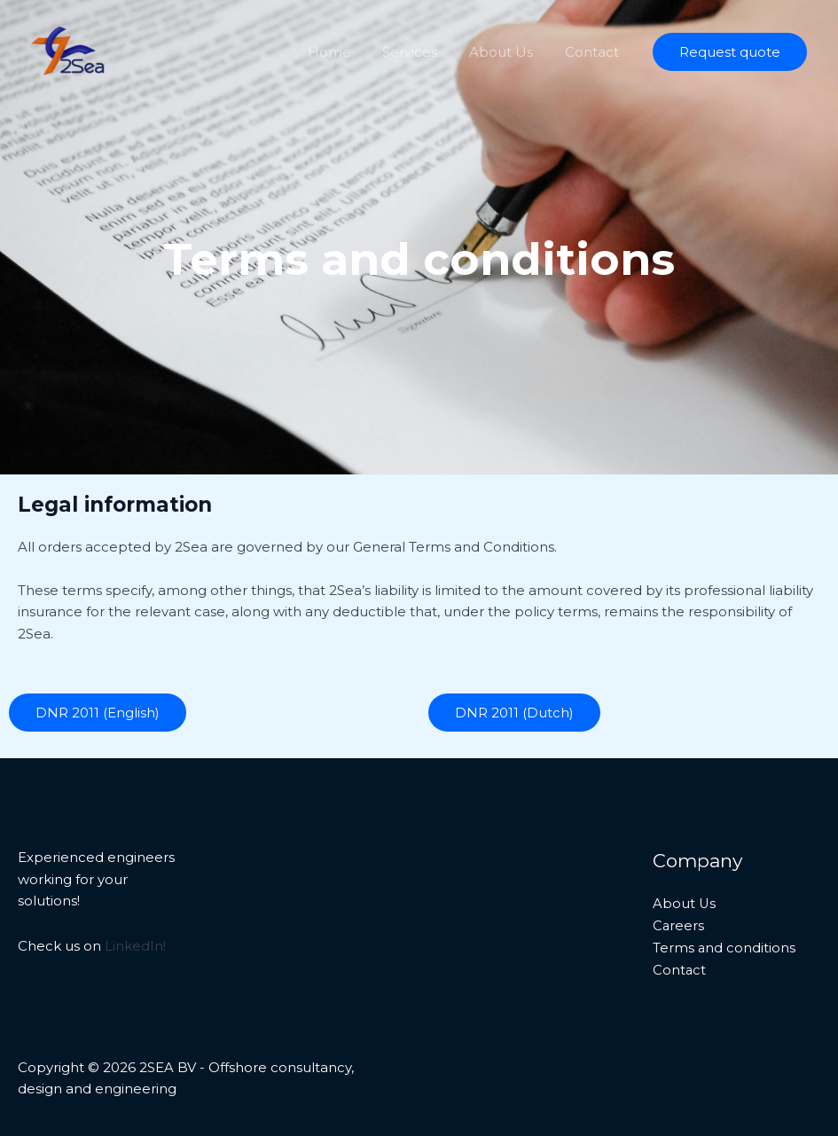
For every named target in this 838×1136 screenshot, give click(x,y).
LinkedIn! (135, 945)
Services (423, 51)
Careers (679, 925)
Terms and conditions (724, 947)
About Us (509, 51)
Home (347, 51)
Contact (595, 51)
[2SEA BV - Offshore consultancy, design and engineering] (69, 50)
